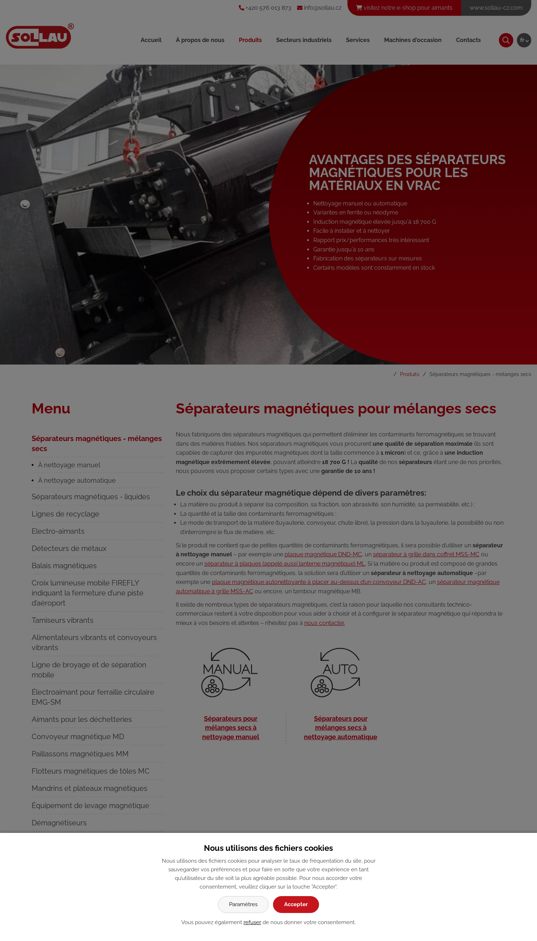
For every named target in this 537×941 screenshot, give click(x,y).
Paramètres (243, 904)
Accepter (296, 904)
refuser (252, 922)
